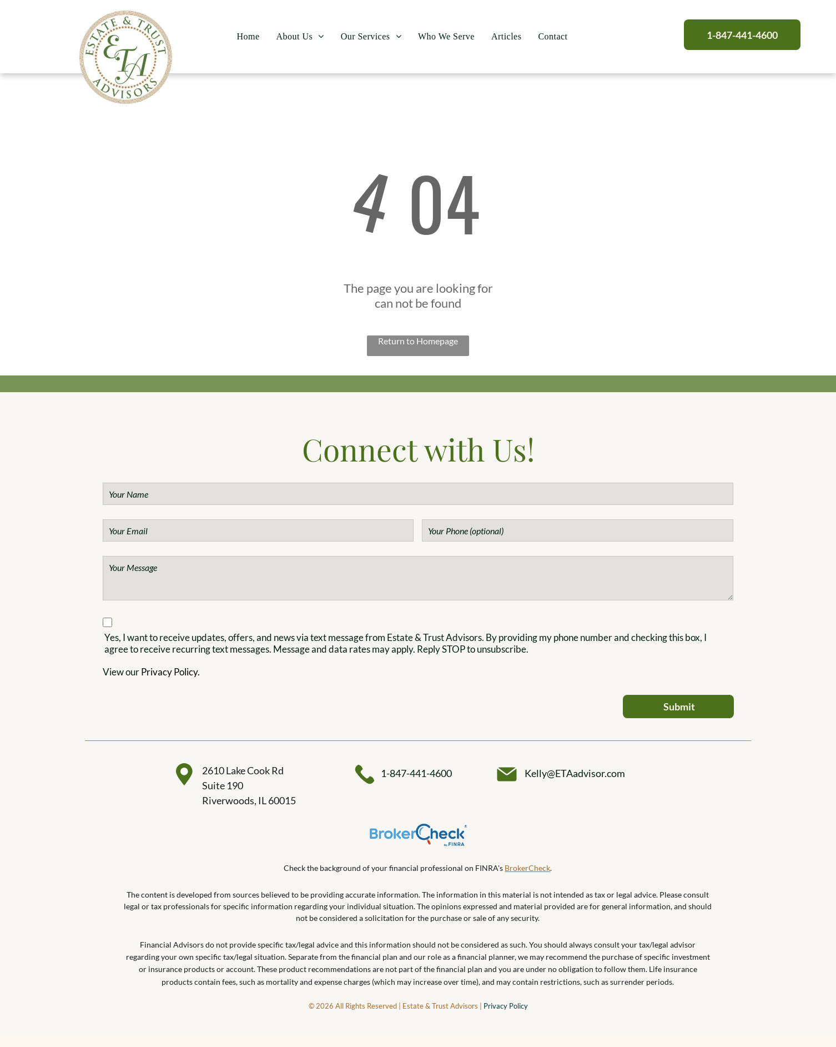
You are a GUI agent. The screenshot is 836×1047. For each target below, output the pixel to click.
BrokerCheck (527, 868)
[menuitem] (248, 37)
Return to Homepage (418, 340)
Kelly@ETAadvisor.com (575, 773)
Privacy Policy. (170, 672)
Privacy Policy (506, 1005)
